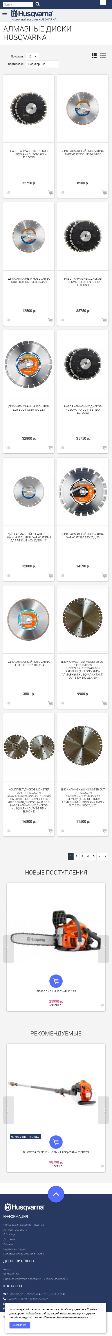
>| (105, 856)
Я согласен (20, 1325)
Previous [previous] (8, 949)
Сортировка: (16, 64)
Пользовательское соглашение (23, 1224)
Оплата (8, 1244)
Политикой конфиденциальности (66, 1317)
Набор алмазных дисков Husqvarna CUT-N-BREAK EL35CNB (83, 282)
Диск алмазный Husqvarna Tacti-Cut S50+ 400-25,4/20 (29, 280)
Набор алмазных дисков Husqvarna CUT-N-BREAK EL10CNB (29, 154)
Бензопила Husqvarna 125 (56, 991)
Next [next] (103, 949)
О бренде (9, 1234)
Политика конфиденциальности (23, 1254)
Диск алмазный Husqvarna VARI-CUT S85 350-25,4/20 (83, 535)
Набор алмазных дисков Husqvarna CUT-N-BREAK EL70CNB (83, 409)
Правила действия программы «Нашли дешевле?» (35, 1279)
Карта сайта (11, 1274)
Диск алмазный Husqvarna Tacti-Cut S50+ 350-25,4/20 (83, 152)
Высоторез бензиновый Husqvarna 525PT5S (56, 1152)
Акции (7, 1269)
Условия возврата (15, 1229)
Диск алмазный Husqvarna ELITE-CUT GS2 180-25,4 (29, 663)
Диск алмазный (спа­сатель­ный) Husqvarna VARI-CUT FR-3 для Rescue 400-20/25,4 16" (29, 537)
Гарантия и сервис (15, 1249)
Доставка (9, 1239)
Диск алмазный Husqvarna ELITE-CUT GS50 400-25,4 (29, 408)
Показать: (17, 56)
